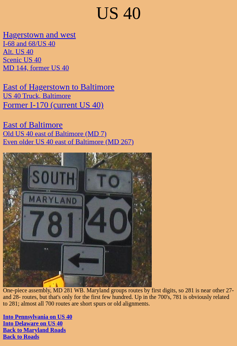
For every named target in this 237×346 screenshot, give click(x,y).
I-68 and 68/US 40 (29, 43)
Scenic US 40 (22, 60)
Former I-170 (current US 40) (53, 105)
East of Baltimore (32, 124)
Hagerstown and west (39, 34)
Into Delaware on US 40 (32, 323)
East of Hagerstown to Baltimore (58, 87)
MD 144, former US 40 (36, 68)
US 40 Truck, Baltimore (37, 96)
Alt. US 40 (18, 52)
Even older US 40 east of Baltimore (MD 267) (68, 142)
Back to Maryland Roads (34, 330)
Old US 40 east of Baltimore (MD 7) (55, 134)
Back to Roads (21, 336)
